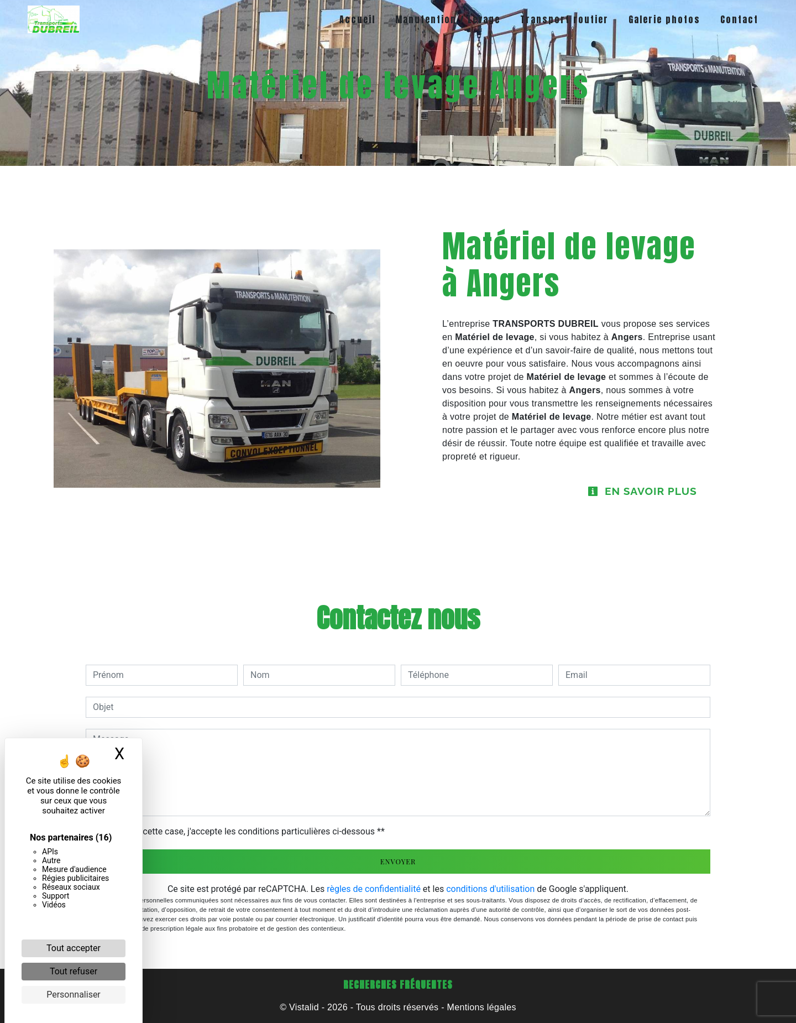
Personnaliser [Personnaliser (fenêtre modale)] (73, 994)
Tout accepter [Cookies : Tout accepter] (73, 948)
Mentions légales (480, 1007)
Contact (739, 19)
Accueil (357, 19)
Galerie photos (664, 19)
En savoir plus (642, 491)
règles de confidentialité (374, 889)
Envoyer (398, 861)
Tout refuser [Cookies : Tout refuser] (73, 971)
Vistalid (304, 1007)
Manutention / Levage (447, 19)
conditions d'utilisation (490, 889)
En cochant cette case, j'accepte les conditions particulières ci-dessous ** (241, 831)
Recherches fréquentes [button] (398, 985)
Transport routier (564, 19)
